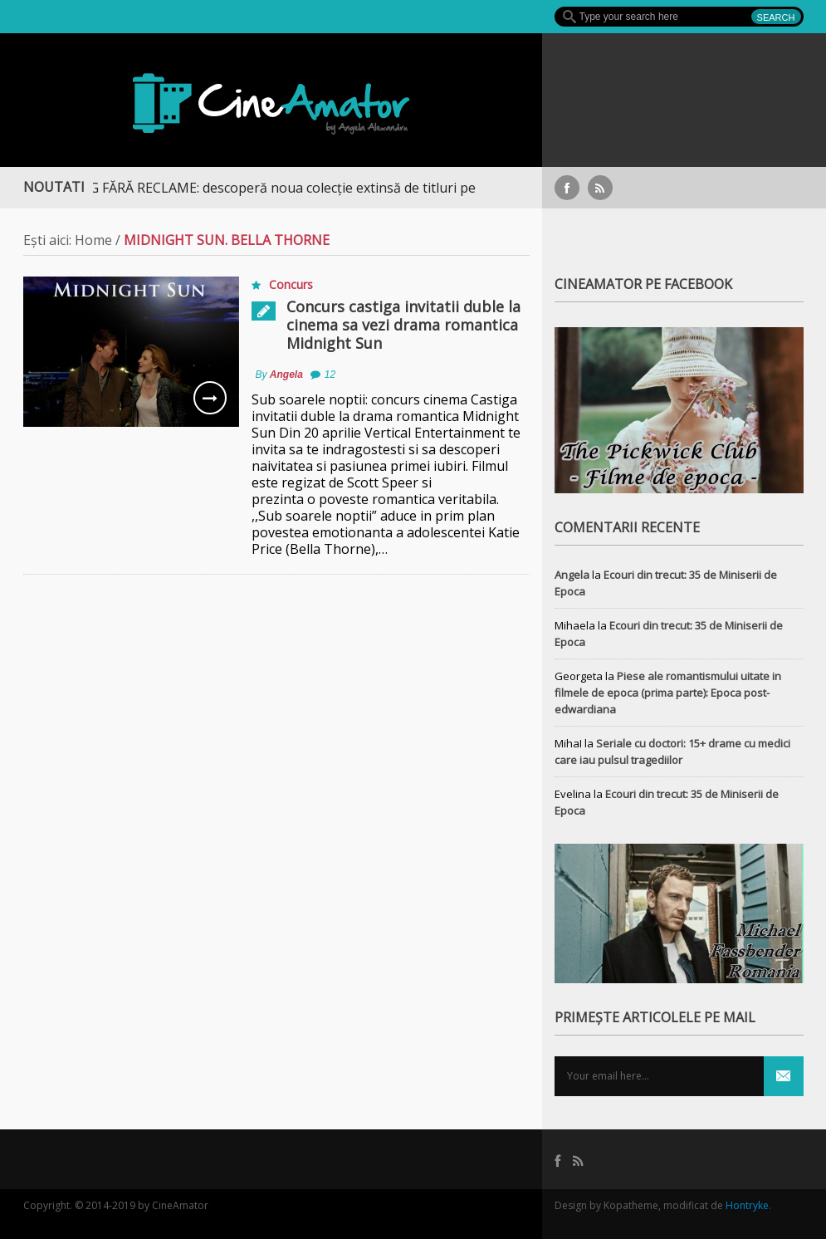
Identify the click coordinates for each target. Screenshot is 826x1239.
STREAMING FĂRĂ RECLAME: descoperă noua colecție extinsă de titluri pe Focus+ (279, 188)
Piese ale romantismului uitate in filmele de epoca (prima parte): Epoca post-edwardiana (668, 692)
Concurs (291, 284)
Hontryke (747, 1205)
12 (330, 374)
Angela (286, 374)
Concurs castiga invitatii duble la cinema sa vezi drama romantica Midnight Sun (403, 324)
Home (93, 240)
